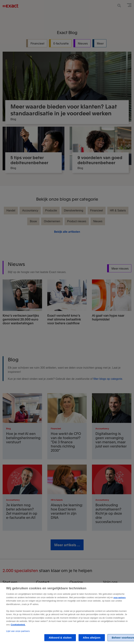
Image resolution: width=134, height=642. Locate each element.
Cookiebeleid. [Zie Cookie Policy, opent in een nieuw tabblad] (18, 630)
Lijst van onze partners (18, 637)
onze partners (119, 603)
